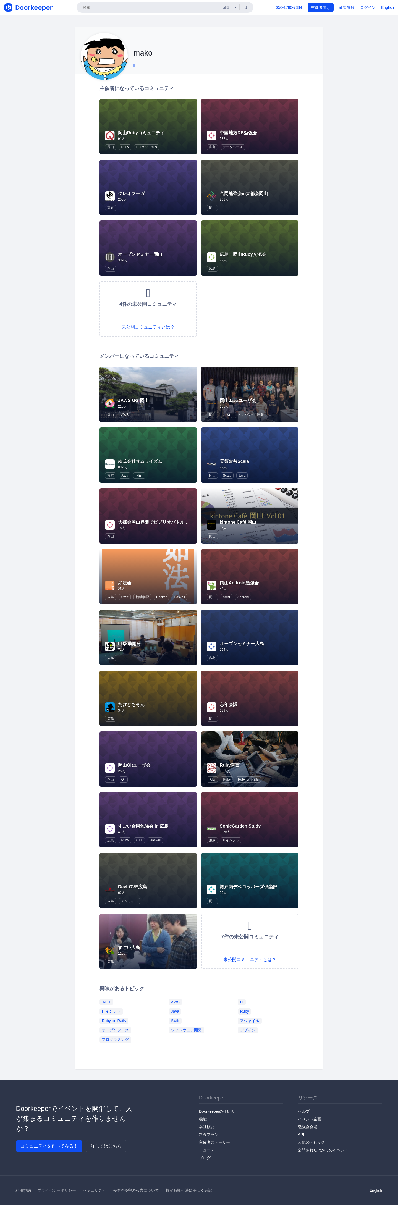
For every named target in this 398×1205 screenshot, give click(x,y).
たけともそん (131, 704)
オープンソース (115, 1030)
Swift (124, 597)
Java (226, 415)
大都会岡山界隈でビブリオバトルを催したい (162, 522)
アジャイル (129, 901)
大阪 (212, 779)
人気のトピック (311, 1142)
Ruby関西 (230, 765)
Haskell (179, 597)
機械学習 (142, 597)
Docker (161, 597)
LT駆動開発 (129, 643)
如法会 (124, 583)
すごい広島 (129, 947)
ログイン (368, 7)
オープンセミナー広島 (242, 643)
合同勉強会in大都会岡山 (244, 193)
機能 (203, 1119)
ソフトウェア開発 (250, 415)
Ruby (125, 147)
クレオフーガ (131, 193)
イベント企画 (309, 1119)
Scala (227, 475)
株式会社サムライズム (140, 461)
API (301, 1134)
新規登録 (347, 7)
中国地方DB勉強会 (238, 132)
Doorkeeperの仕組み (217, 1111)
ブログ (205, 1158)
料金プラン (208, 1134)
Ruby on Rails (146, 147)
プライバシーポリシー (56, 1190)
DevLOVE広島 (132, 886)
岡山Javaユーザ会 (238, 400)
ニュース (206, 1150)
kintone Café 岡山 (238, 522)
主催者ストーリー (214, 1142)
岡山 (110, 147)
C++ (139, 840)
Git (123, 779)
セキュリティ (94, 1190)
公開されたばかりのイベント (323, 1150)
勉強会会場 (307, 1127)
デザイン (247, 1030)
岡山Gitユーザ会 (134, 765)
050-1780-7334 (289, 7)
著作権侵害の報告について (135, 1190)
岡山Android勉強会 (239, 583)
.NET (139, 475)
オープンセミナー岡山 (140, 254)
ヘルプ (304, 1111)
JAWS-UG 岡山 (133, 400)
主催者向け (320, 7)
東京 (110, 208)
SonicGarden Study (240, 826)
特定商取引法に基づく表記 (189, 1190)
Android (243, 597)
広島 (212, 147)
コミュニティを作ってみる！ (49, 1146)
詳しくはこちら (106, 1146)
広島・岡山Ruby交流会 (243, 254)
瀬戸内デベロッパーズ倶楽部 (248, 886)
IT (241, 1001)
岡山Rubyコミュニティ (141, 132)
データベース (233, 147)
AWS (125, 415)
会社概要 (206, 1127)
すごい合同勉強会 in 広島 (143, 826)
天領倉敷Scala (234, 461)
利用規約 (23, 1190)
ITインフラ (231, 840)
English (387, 7)
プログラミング (115, 1039)
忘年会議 (228, 704)
